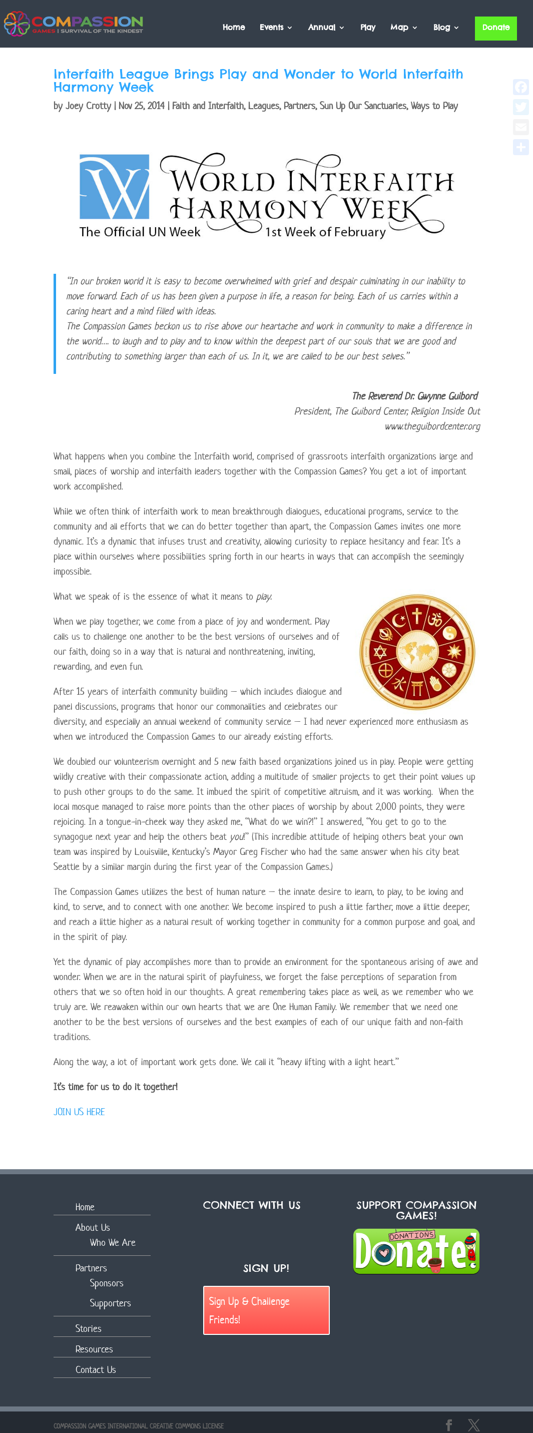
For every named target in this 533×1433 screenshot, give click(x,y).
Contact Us (96, 1369)
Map (399, 28)
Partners (299, 106)
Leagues (263, 106)
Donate (495, 27)
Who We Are (113, 1242)
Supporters (110, 1303)
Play (367, 28)
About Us (93, 1227)
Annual (321, 28)
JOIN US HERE (79, 1112)
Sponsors (107, 1283)
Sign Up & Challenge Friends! (249, 1310)
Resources (94, 1349)
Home (234, 28)
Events (271, 28)
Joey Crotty (88, 106)
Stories (89, 1328)
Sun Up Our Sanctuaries (363, 106)
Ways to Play (434, 106)
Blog (441, 28)
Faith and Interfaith (208, 106)
